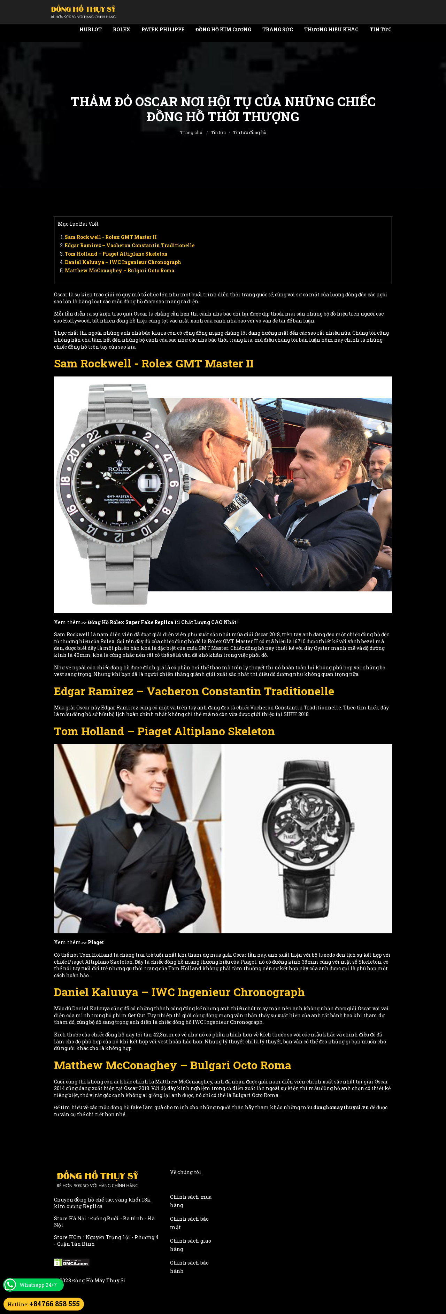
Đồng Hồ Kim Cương (223, 29)
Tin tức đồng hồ (249, 132)
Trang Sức (277, 29)
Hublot (90, 29)
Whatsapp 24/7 (38, 1284)
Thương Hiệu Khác (331, 29)
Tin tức (381, 29)
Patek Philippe (162, 29)
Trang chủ (191, 132)
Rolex (121, 29)
